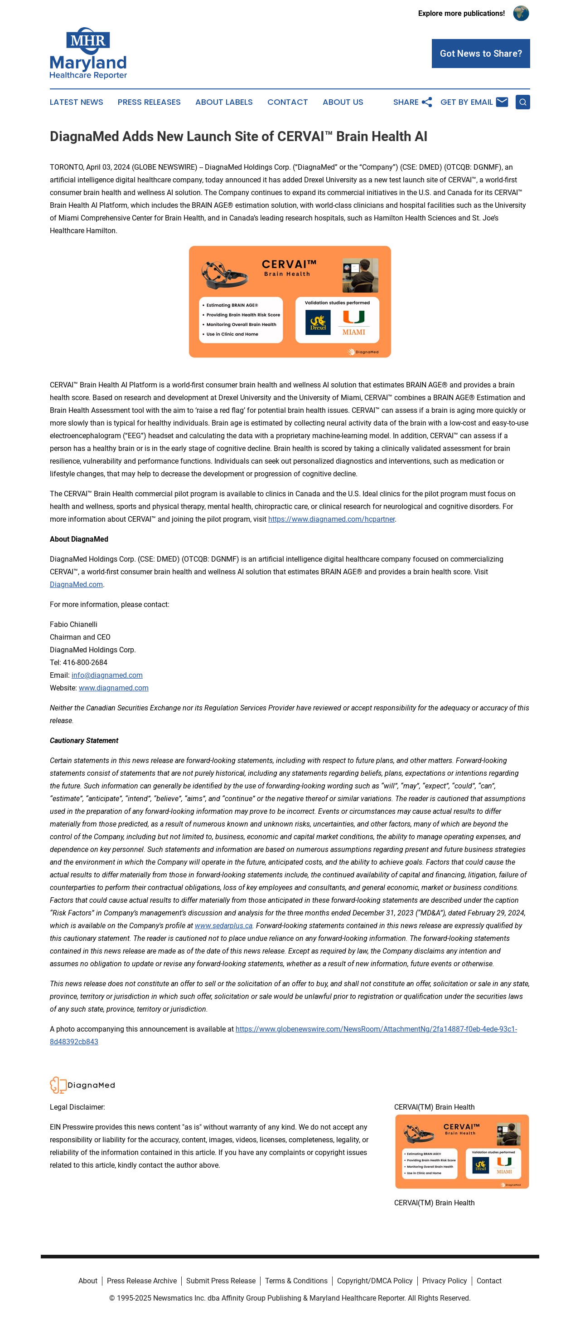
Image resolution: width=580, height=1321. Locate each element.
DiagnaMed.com (76, 584)
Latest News (76, 102)
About (87, 1281)
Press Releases (149, 102)
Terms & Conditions (296, 1281)
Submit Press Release (221, 1281)
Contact (287, 102)
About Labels (224, 102)
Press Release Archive (142, 1281)
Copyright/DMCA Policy (375, 1281)
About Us (343, 102)
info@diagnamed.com (107, 675)
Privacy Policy (444, 1281)
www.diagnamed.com (114, 688)
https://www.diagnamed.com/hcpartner (331, 519)
